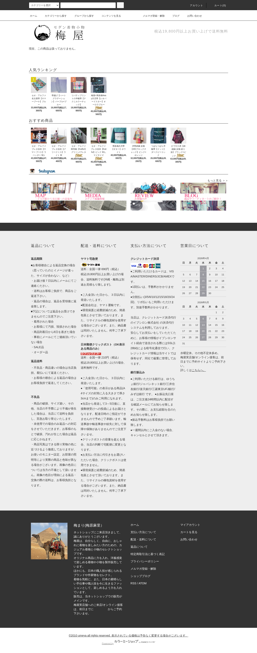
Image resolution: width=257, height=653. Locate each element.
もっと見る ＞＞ (217, 180)
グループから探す (82, 15)
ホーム (33, 15)
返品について (139, 546)
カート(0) (217, 5)
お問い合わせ (192, 15)
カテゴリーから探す (53, 15)
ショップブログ (140, 576)
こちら (196, 370)
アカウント (194, 5)
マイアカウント (190, 524)
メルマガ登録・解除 (151, 15)
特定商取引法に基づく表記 (148, 554)
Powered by (128, 643)
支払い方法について (143, 532)
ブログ (173, 15)
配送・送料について (143, 539)
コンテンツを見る (109, 15)
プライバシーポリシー (145, 561)
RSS (133, 583)
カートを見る (188, 532)
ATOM (143, 583)
